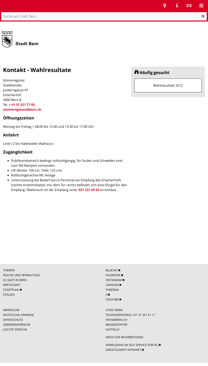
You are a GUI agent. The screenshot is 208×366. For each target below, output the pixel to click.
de (189, 5)
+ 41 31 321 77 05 (22, 104)
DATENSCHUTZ (13, 320)
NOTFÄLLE (112, 329)
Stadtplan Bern (164, 5)
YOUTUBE (112, 299)
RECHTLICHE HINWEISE (18, 315)
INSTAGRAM (114, 280)
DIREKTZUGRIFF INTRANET (123, 350)
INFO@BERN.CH (116, 320)
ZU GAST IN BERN (15, 280)
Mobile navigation (201, 5)
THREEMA (112, 290)
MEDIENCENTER (116, 324)
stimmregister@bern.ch (22, 109)
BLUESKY (112, 270)
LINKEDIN (112, 285)
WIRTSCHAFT (11, 285)
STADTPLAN (11, 290)
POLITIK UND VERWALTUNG (21, 275)
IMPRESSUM (11, 310)
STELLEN (9, 294)
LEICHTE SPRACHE (15, 329)
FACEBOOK (113, 275)
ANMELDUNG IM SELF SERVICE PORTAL (132, 345)
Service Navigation (176, 5)
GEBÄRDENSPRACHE (16, 324)
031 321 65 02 (89, 190)
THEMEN (9, 270)
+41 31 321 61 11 (143, 315)
